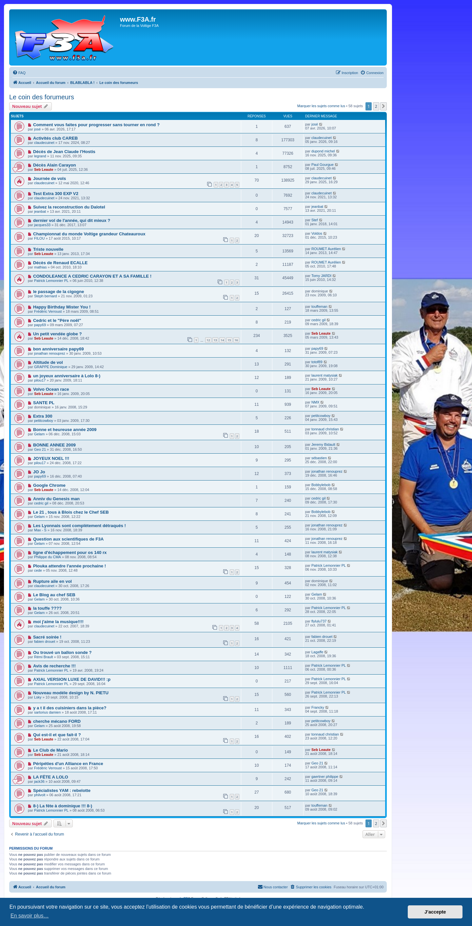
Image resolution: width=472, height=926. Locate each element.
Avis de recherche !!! (54, 665)
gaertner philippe (324, 776)
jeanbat (40, 211)
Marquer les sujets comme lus (321, 106)
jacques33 (42, 225)
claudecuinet (44, 143)
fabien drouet (44, 641)
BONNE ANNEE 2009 (54, 445)
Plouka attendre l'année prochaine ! (69, 565)
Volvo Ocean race (51, 389)
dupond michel (323, 151)
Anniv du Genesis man (56, 498)
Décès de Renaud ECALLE (60, 262)
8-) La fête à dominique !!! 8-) (62, 805)
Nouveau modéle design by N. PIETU (70, 692)
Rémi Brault (43, 657)
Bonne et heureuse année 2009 (65, 429)
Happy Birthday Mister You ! (61, 307)
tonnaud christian (325, 429)
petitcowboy (43, 421)
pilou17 (40, 380)
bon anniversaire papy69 (58, 348)
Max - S (40, 530)
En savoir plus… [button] (29, 915)
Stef (314, 220)
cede (38, 570)
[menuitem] (19, 73)
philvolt (39, 795)
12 (208, 340)
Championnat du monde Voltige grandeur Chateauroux (89, 233)
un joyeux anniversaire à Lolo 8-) (66, 375)
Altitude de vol (48, 362)
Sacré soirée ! (47, 637)
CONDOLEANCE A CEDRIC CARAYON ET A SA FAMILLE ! (92, 276)
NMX (315, 402)
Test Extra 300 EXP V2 (55, 193)
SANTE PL (43, 402)
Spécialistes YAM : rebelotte (61, 790)
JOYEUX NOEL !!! (51, 458)
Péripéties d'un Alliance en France (68, 763)
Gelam (39, 434)
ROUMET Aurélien (326, 249)
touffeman (319, 306)
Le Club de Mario (50, 750)
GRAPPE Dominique (51, 367)
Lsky (38, 697)
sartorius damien (47, 712)
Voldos (316, 233)
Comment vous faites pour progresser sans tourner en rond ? (96, 124)
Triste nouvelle (48, 249)
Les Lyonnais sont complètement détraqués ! (79, 525)
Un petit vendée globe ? (57, 333)
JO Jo (39, 471)
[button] (383, 106)
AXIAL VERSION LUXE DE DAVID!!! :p (71, 679)
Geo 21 (40, 449)
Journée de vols (49, 178)
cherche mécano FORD (57, 721)
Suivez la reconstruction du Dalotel (69, 207)
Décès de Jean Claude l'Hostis (64, 151)
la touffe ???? (47, 608)
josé (37, 129)
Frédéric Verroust (48, 311)
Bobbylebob (320, 485)
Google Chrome (49, 485)
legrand (40, 156)
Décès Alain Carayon (54, 165)
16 (236, 340)
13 (215, 340)
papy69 (40, 325)
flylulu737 (318, 621)
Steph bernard (45, 296)
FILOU (39, 238)
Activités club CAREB (55, 138)
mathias (40, 267)
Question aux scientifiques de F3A (68, 539)
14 (222, 340)
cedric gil (318, 320)
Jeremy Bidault (323, 444)
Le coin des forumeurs (41, 97)
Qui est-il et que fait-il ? (57, 734)
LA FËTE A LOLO (50, 777)
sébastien (319, 458)
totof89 (317, 362)
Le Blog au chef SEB (54, 594)
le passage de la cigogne (58, 291)
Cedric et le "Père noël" (57, 320)
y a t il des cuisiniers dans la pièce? (70, 707)
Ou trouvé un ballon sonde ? (62, 652)
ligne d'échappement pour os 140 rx (70, 552)
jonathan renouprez (49, 353)
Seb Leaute (43, 169)
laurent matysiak (324, 375)
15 (229, 340)
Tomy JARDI (321, 276)
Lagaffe (317, 652)
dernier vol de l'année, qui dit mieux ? (71, 220)
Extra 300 (42, 416)
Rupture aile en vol (52, 581)
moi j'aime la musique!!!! (58, 621)
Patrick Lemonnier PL (51, 281)
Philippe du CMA (47, 557)
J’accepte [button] (435, 912)
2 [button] (376, 106)
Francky (317, 707)
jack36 (39, 781)
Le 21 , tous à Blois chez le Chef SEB (71, 512)
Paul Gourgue (322, 165)
